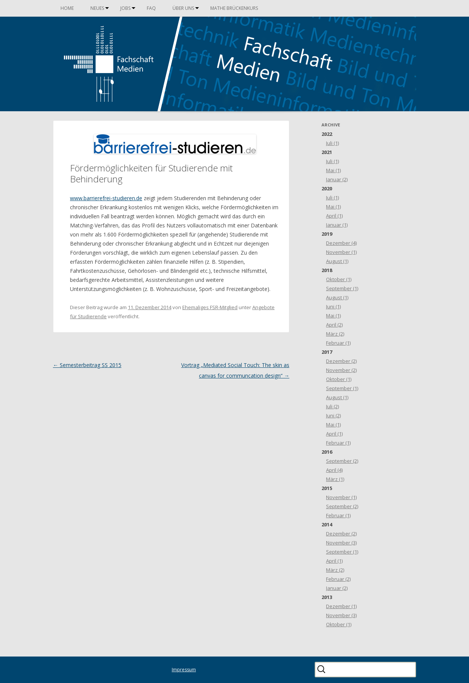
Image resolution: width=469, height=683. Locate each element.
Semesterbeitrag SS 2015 (87, 365)
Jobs (125, 8)
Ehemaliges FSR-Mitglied (210, 307)
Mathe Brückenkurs (234, 8)
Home (67, 8)
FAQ (151, 8)
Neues (97, 8)
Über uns (183, 8)
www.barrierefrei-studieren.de (106, 198)
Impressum (184, 669)
